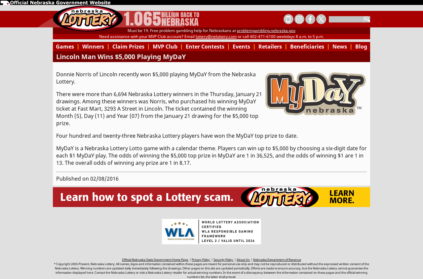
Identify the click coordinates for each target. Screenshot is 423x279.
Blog (361, 46)
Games (68, 46)
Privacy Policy (201, 260)
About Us (243, 260)
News (342, 46)
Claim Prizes (131, 46)
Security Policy (223, 260)
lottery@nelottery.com (216, 36)
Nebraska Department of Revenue (277, 260)
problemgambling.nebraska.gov (266, 30)
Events (244, 46)
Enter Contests (208, 46)
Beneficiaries (310, 46)
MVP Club (168, 46)
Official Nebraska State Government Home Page (155, 260)
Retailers (273, 46)
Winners (96, 46)
